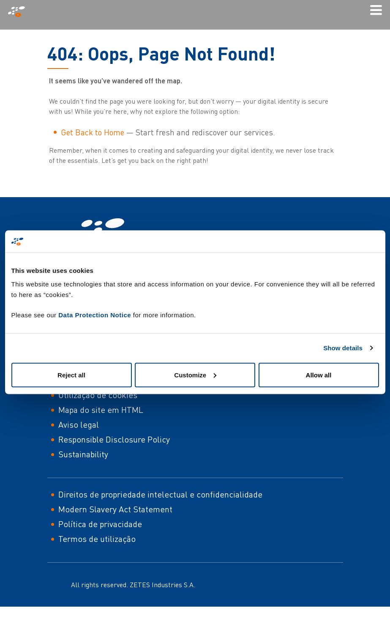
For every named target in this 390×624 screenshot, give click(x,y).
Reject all (71, 374)
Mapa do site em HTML (100, 409)
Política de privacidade (100, 524)
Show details (343, 348)
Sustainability (83, 454)
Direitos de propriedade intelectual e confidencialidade (160, 494)
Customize (195, 374)
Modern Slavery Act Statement (115, 509)
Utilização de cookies (97, 395)
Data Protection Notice (94, 314)
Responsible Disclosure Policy (114, 439)
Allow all (319, 374)
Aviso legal (78, 424)
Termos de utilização (97, 538)
